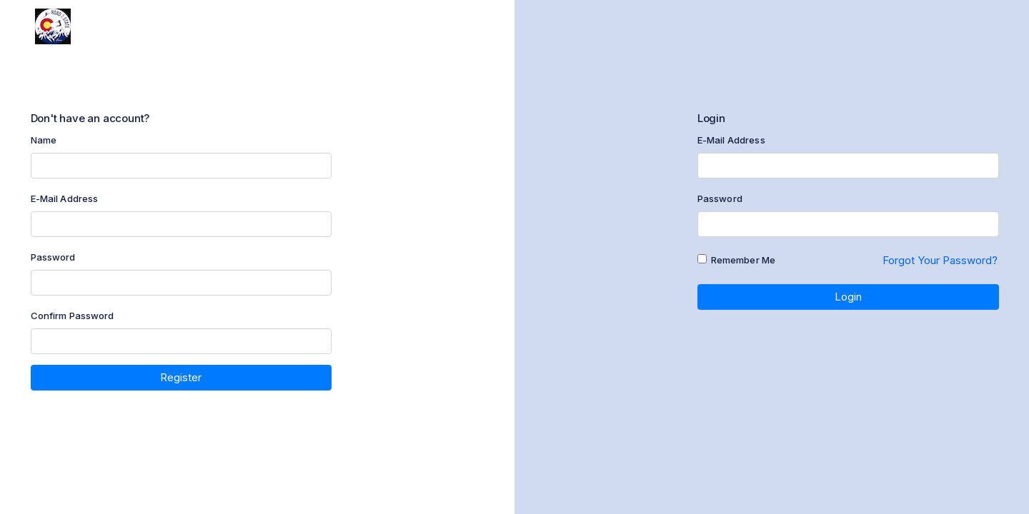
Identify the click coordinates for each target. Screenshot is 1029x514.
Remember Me (743, 260)
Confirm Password (72, 315)
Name (44, 140)
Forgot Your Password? (940, 260)
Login (848, 296)
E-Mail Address (65, 198)
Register (181, 377)
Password (53, 257)
